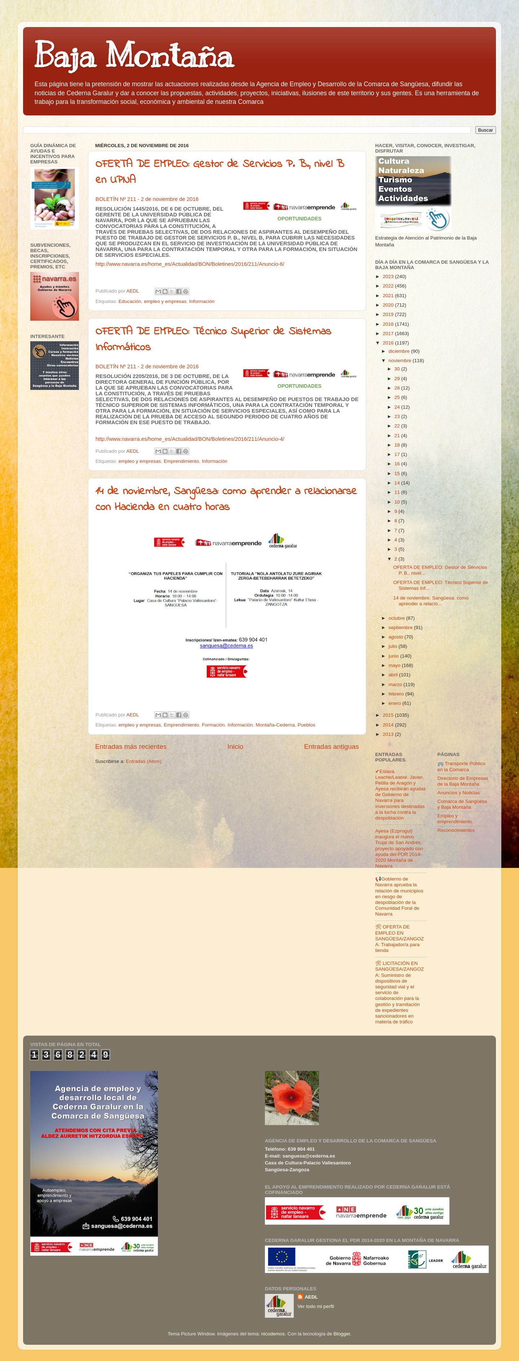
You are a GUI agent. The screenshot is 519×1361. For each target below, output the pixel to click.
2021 (389, 295)
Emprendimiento (181, 461)
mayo (395, 665)
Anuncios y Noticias (459, 792)
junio (394, 656)
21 (397, 435)
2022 (389, 286)
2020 (389, 305)
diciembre (400, 351)
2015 (389, 715)
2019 (389, 314)
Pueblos (306, 725)
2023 (389, 276)
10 (397, 502)
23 (397, 416)
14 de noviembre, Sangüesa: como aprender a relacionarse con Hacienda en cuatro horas (226, 499)
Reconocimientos (456, 830)
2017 (389, 333)
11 (397, 492)
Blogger (341, 1333)
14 (397, 483)
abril (394, 674)
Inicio (235, 746)
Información (202, 301)
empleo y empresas (165, 301)
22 (397, 426)
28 (397, 388)
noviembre (401, 360)
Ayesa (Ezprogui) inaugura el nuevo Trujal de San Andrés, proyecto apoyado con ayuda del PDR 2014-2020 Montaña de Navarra (399, 848)
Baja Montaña (133, 55)
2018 (389, 324)
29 (397, 378)
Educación (130, 301)
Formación (213, 725)
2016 (389, 343)
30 (397, 369)
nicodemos (273, 1333)
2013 (389, 734)
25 (397, 397)
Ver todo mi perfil (315, 1306)
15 (397, 473)
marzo (396, 684)
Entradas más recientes (131, 746)
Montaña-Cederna (275, 725)
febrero (397, 694)
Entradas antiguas (331, 746)
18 (397, 445)
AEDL (311, 1297)
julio (394, 646)
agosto (396, 637)
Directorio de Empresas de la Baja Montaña (463, 781)
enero (395, 703)
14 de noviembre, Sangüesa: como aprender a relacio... (431, 600)
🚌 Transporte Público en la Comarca (461, 766)
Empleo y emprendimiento (455, 818)
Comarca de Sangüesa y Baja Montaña (462, 804)
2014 (389, 725)
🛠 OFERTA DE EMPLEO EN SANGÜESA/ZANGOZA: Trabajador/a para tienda (399, 938)
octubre (397, 618)
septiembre (401, 627)
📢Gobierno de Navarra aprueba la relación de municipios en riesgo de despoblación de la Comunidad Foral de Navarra (399, 896)
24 (397, 407)
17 (397, 454)
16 (397, 463)
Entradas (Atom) (143, 761)
